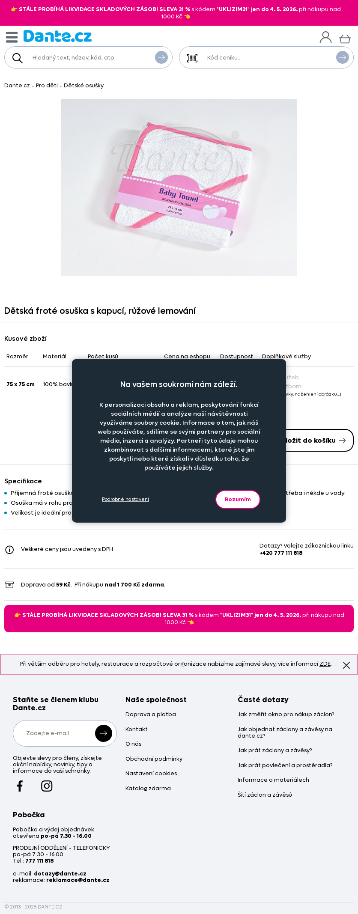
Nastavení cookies (151, 774)
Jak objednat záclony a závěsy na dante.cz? (285, 732)
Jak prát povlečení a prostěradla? (285, 765)
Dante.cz (17, 85)
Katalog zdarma (148, 789)
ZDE (325, 663)
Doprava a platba (150, 715)
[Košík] (344, 38)
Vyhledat (161, 57)
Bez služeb (280, 377)
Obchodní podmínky (153, 759)
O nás (133, 744)
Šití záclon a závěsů (265, 795)
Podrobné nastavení (125, 499)
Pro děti (47, 85)
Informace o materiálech (273, 780)
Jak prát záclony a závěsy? (275, 750)
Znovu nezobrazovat (346, 665)
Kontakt (136, 729)
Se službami (282, 386)
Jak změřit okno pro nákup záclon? (286, 715)
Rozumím (238, 499)
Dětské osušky (84, 85)
